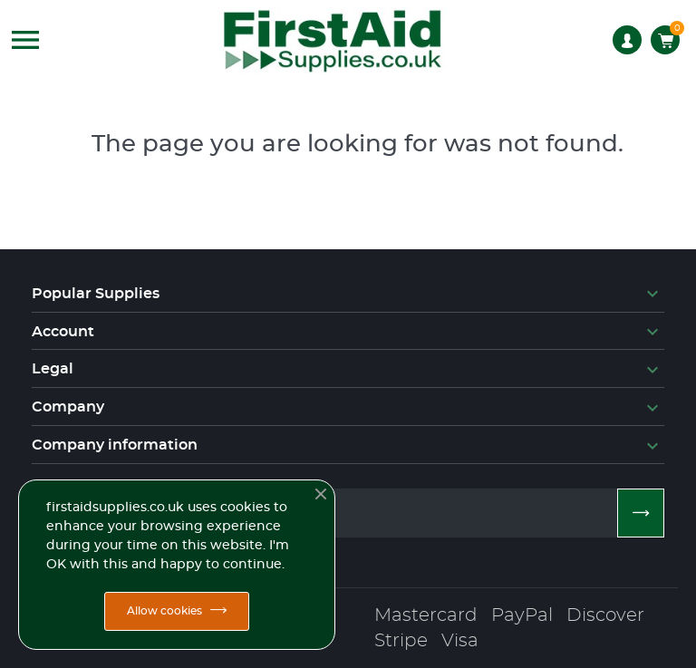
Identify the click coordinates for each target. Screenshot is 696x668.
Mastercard (426, 615)
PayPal (522, 615)
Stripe (401, 641)
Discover (605, 615)
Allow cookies (164, 610)
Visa (459, 641)
